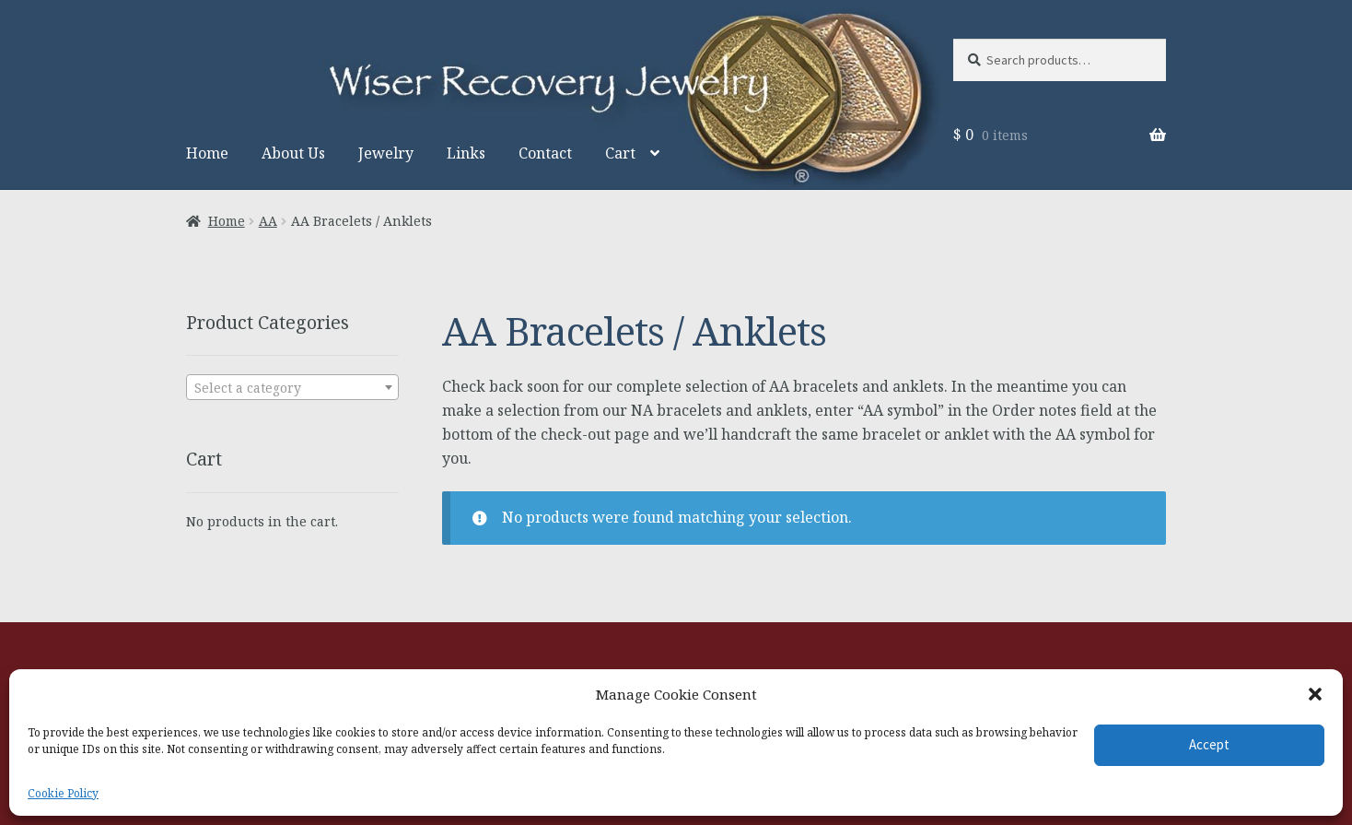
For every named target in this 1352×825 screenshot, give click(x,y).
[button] (1315, 694)
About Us (293, 153)
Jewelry (386, 153)
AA (268, 221)
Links (466, 153)
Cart (620, 153)
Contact (545, 153)
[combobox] (292, 387)
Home (207, 153)
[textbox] (292, 388)
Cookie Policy (63, 793)
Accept (1209, 744)
